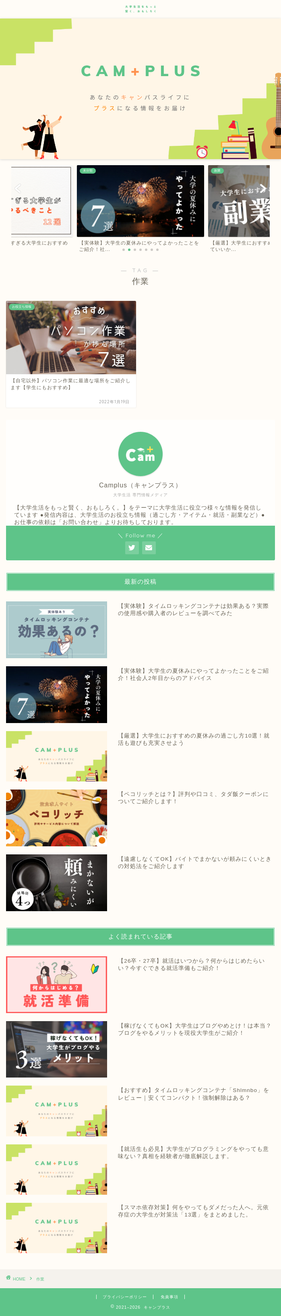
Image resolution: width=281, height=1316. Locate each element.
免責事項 (169, 1297)
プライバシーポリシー (125, 1297)
